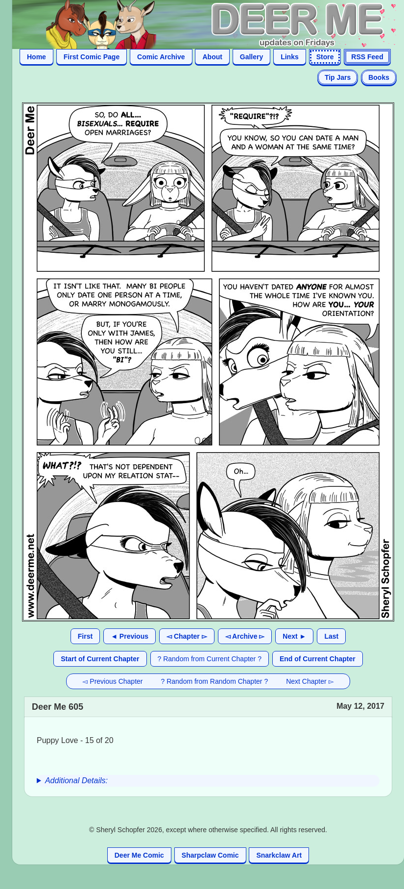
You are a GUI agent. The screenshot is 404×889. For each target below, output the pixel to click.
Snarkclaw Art (279, 855)
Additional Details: (76, 780)
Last (331, 636)
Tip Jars (338, 77)
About (212, 57)
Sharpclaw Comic (210, 855)
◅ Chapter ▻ (186, 636)
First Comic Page (91, 57)
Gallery (251, 57)
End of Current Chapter (318, 659)
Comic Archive (161, 57)
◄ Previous (129, 636)
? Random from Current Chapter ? (209, 659)
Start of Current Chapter (100, 659)
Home (36, 57)
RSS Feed (367, 57)
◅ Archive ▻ (245, 636)
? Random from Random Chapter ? (214, 681)
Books (378, 77)
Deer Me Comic (139, 855)
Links (290, 57)
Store (325, 57)
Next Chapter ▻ (309, 681)
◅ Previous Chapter (112, 681)
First (85, 636)
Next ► (294, 636)
